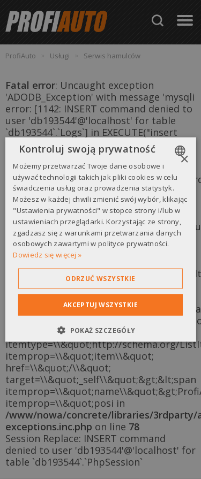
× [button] (184, 159)
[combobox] (181, 150)
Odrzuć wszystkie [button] (100, 278)
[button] (100, 330)
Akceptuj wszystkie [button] (100, 304)
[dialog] (100, 239)
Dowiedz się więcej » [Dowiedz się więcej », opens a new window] (47, 255)
